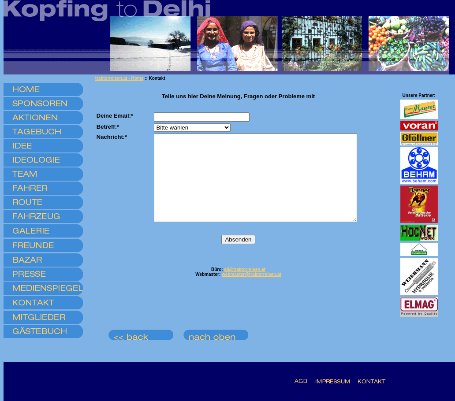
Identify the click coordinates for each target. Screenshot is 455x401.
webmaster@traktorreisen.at (251, 291)
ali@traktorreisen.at (244, 286)
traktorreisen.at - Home (119, 78)
